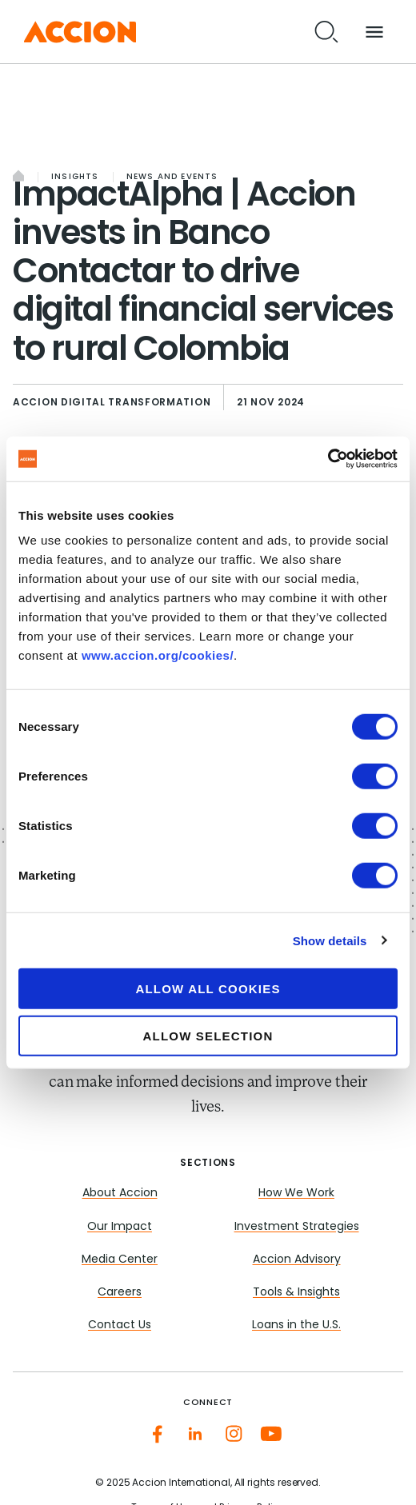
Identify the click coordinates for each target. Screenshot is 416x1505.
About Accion (120, 1194)
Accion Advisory (297, 1260)
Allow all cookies (207, 989)
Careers (120, 1293)
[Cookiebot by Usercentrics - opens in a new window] (328, 459)
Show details (330, 940)
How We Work (296, 1194)
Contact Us (119, 1325)
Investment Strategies (296, 1227)
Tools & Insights (296, 1293)
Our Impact (119, 1227)
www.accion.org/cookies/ (158, 655)
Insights (75, 177)
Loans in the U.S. (296, 1325)
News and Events (172, 177)
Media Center (120, 1260)
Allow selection (208, 1035)
